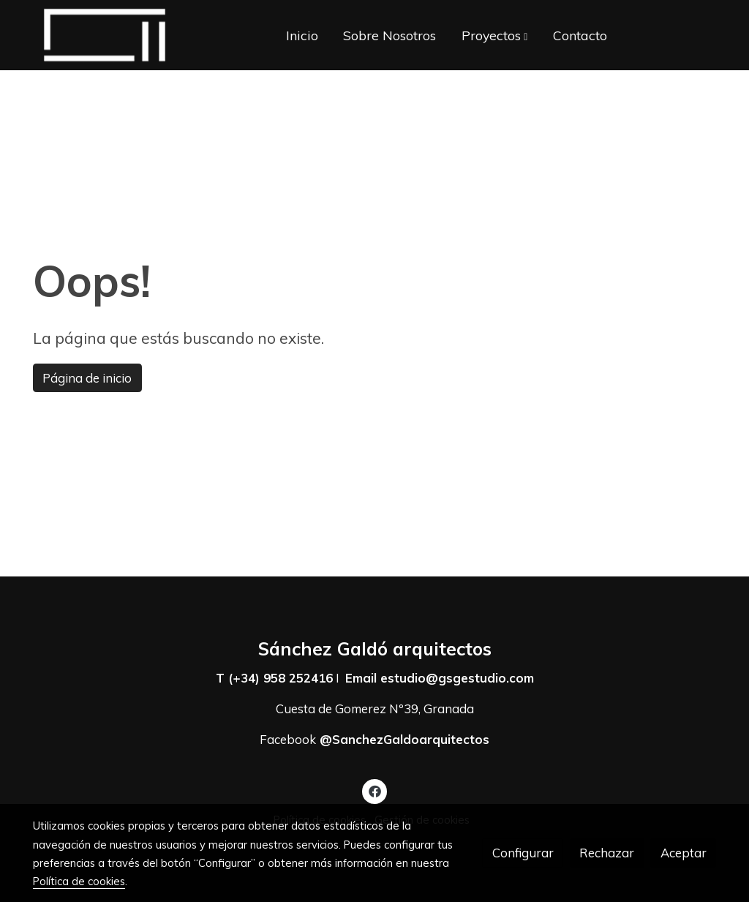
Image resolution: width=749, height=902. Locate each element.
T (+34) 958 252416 (274, 677)
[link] (104, 35)
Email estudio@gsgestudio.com (439, 677)
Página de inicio (87, 378)
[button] (494, 35)
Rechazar (606, 852)
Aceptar (683, 852)
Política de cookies (79, 881)
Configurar (523, 852)
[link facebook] (374, 790)
